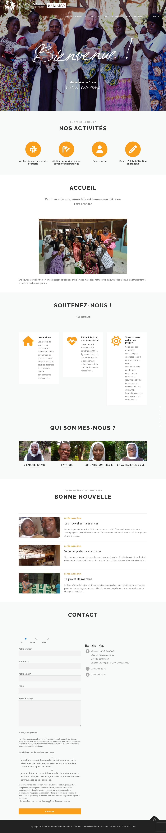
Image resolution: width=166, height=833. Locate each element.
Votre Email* (50, 774)
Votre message (50, 810)
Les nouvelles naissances (81, 568)
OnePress (88, 826)
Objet (50, 786)
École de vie (100, 174)
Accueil (95, 16)
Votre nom (50, 761)
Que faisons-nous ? (75, 16)
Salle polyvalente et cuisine (82, 595)
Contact (157, 16)
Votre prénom (50, 749)
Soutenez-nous (113, 16)
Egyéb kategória (72, 563)
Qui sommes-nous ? (136, 16)
